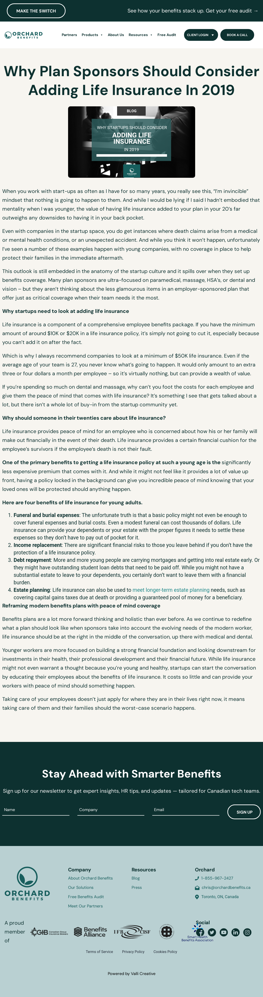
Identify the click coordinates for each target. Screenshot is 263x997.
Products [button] (92, 35)
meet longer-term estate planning (171, 590)
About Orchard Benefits (90, 878)
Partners (69, 34)
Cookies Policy (165, 952)
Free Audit (166, 34)
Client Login (201, 35)
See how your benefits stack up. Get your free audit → (193, 10)
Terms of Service (99, 952)
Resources (141, 35)
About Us (116, 34)
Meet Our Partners (85, 906)
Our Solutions (80, 887)
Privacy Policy (133, 952)
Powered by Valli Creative (131, 973)
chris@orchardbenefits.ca (226, 887)
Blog (136, 878)
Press (137, 887)
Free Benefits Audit (86, 896)
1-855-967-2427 (217, 878)
